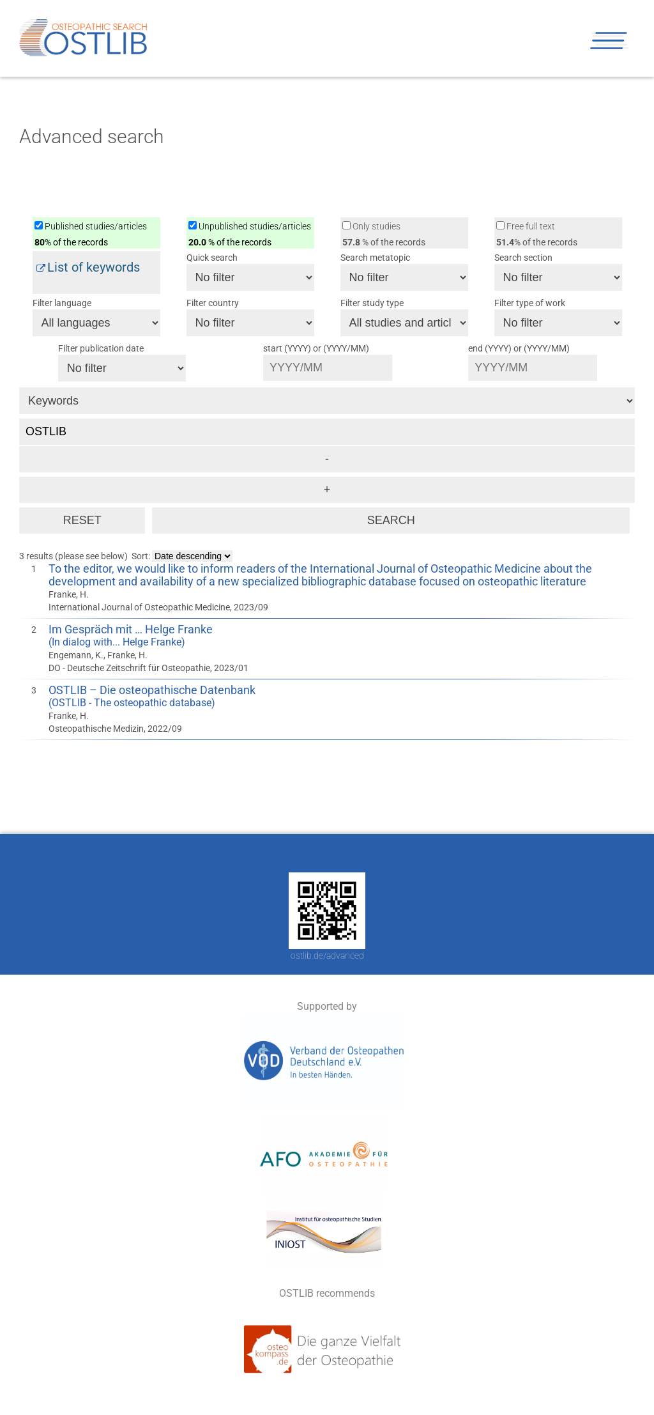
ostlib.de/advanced (327, 955)
